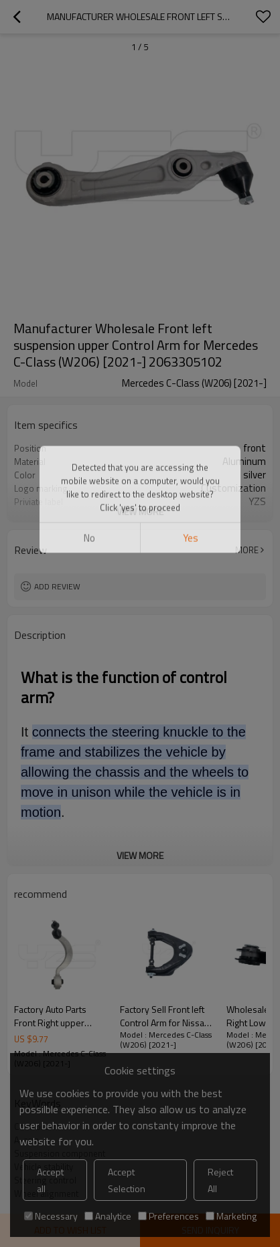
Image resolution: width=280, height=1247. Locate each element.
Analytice (107, 1216)
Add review (57, 586)
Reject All (220, 1180)
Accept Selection (126, 1180)
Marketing (231, 1216)
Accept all (50, 1180)
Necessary (51, 1216)
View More (140, 511)
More (247, 550)
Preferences (168, 1216)
